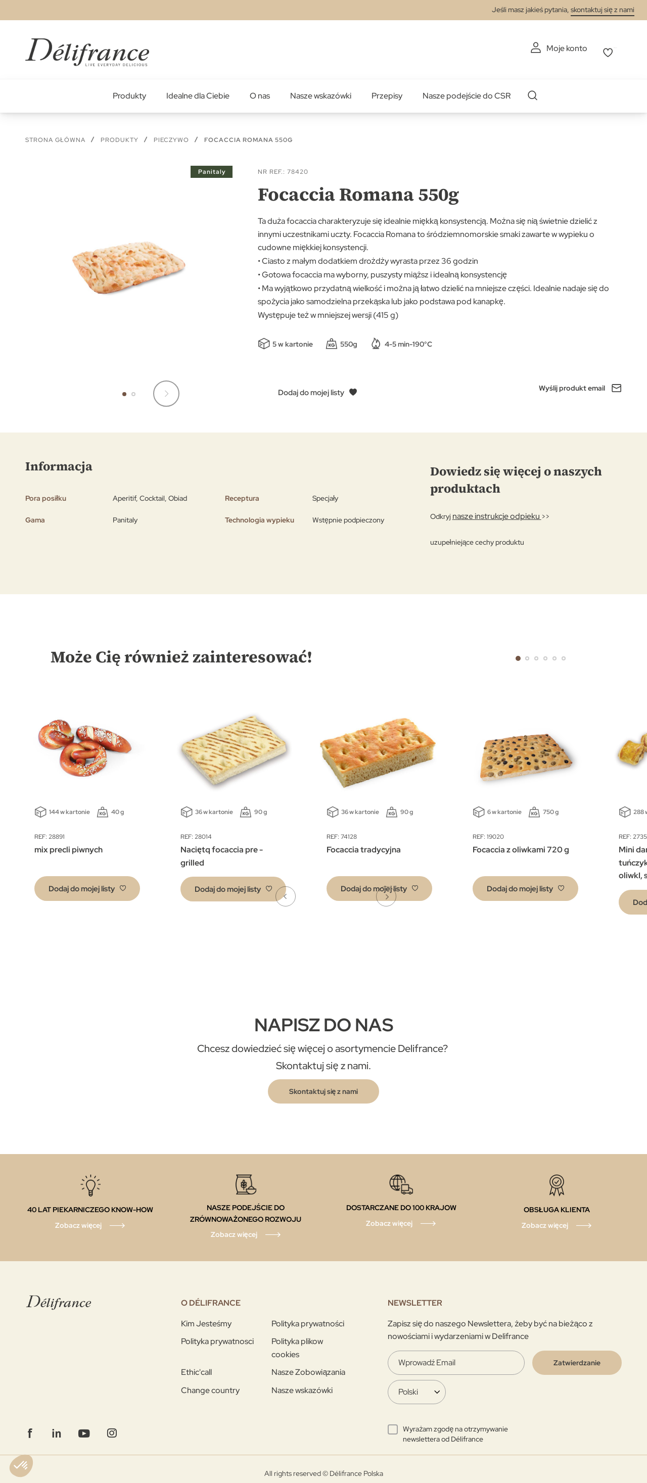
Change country (210, 1385)
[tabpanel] (233, 797)
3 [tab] (536, 653)
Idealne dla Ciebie (197, 90)
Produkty (129, 90)
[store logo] (87, 47)
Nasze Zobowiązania (308, 1367)
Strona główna (55, 134)
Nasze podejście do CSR (467, 90)
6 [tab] (564, 653)
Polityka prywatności (307, 1318)
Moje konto (527, 48)
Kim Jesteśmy (206, 1318)
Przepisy (387, 90)
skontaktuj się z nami (602, 9)
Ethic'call (196, 1367)
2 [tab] (527, 653)
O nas (260, 90)
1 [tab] (518, 653)
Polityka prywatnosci (217, 1336)
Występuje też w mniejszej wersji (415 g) (328, 309)
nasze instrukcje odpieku (491, 511)
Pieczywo (171, 134)
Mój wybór (603, 48)
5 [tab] (554, 653)
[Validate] (577, 1357)
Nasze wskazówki (320, 90)
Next (586, 652)
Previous (495, 652)
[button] (124, 389)
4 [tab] (545, 653)
